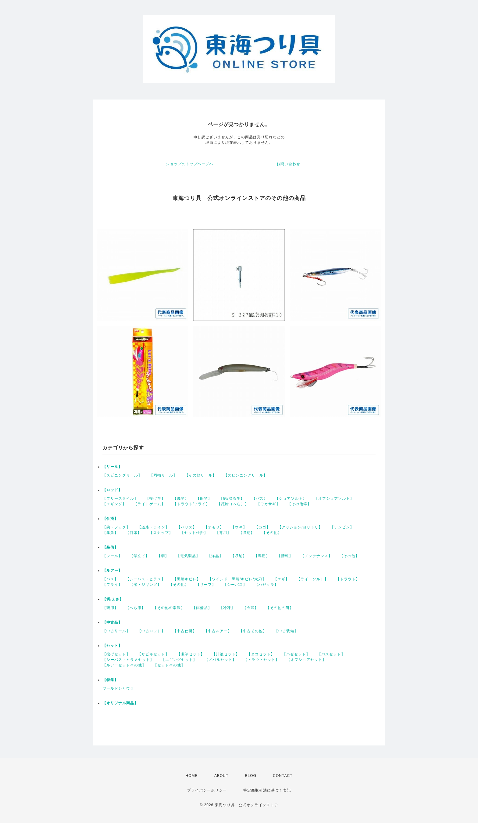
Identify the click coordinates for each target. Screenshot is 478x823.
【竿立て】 (139, 556)
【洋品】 (215, 556)
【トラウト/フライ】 (191, 504)
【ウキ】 (239, 527)
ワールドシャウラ (118, 688)
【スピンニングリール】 (245, 475)
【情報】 (285, 556)
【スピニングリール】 (122, 475)
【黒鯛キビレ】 (187, 579)
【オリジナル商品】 (120, 703)
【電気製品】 (188, 556)
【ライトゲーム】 (149, 504)
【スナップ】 (161, 533)
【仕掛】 (110, 519)
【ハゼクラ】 (266, 584)
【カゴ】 (262, 527)
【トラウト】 (348, 579)
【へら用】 (135, 608)
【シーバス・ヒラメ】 (145, 579)
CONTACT (282, 776)
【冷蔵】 (251, 608)
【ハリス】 (187, 527)
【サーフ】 (206, 584)
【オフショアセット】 (306, 660)
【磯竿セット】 (191, 654)
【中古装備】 (286, 631)
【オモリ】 (214, 527)
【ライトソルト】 (312, 579)
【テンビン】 (342, 527)
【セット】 (112, 646)
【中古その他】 (253, 631)
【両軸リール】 (163, 475)
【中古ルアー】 (218, 631)
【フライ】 (112, 584)
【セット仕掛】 (194, 533)
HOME (192, 776)
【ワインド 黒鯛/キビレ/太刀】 (237, 579)
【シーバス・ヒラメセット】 (128, 660)
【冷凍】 (227, 608)
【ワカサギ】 (268, 504)
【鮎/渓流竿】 (231, 498)
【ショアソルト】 (291, 498)
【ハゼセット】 (296, 654)
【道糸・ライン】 (153, 527)
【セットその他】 (169, 665)
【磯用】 (110, 608)
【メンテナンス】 (316, 556)
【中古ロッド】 (151, 631)
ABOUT (221, 776)
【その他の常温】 (169, 608)
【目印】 (133, 533)
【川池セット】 (226, 654)
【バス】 (260, 498)
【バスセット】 (331, 654)
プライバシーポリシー (207, 790)
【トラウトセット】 (261, 660)
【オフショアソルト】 (334, 498)
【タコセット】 (261, 654)
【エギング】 (114, 504)
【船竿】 (204, 498)
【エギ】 (281, 579)
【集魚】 (110, 533)
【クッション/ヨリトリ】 (300, 527)
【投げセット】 (116, 654)
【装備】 (110, 547)
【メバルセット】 (220, 660)
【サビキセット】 (153, 654)
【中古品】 (112, 622)
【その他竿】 (299, 504)
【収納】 (247, 533)
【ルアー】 (112, 570)
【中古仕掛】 (185, 631)
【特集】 (110, 680)
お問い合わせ (288, 164)
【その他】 (272, 533)
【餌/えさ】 (112, 599)
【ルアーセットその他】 (124, 665)
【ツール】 (112, 556)
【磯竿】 (181, 498)
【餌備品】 (202, 608)
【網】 (163, 556)
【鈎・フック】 (116, 527)
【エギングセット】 (179, 660)
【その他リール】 (200, 475)
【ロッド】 (112, 490)
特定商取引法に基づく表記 (267, 790)
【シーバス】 (235, 584)
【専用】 (223, 533)
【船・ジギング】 (145, 584)
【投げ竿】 (155, 498)
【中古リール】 (116, 631)
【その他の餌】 (280, 608)
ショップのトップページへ (189, 164)
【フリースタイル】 (120, 498)
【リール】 (112, 467)
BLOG (250, 776)
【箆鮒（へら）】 (233, 504)
